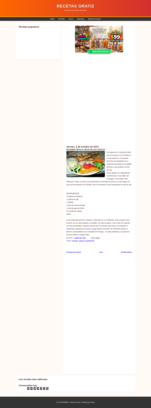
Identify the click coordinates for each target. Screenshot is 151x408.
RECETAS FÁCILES (94, 19)
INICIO (52, 19)
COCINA (75, 241)
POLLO (71, 19)
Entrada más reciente (73, 252)
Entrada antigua (126, 252)
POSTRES (61, 19)
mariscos (82, 241)
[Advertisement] (99, 71)
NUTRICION (90, 241)
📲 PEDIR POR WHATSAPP (99, 51)
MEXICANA (80, 19)
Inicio (101, 252)
